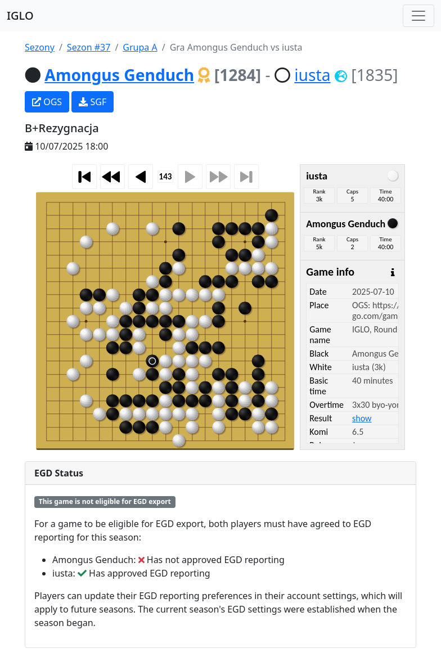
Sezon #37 (89, 47)
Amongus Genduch (119, 75)
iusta (312, 75)
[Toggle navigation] (418, 15)
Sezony (40, 47)
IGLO (20, 15)
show (361, 418)
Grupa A (140, 47)
